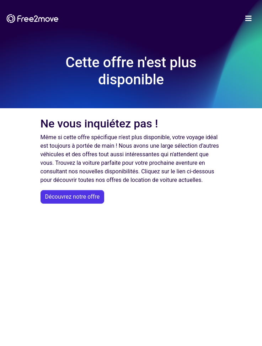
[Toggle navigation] (248, 18)
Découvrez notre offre (72, 196)
